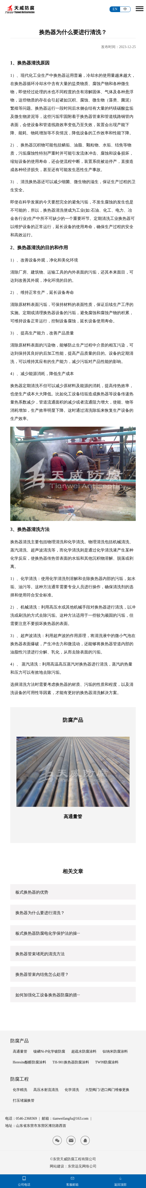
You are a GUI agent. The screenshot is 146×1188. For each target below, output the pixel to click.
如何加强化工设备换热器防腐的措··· (47, 995)
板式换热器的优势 (31, 892)
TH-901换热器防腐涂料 (70, 1062)
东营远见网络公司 (82, 1166)
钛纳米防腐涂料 (115, 1051)
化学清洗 (72, 1090)
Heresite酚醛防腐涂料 (29, 1062)
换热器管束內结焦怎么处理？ (42, 974)
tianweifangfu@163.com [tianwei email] (70, 1118)
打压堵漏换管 (23, 1100)
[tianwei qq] (85, 1140)
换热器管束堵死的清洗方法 (40, 954)
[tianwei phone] (24, 1178)
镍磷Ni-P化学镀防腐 (49, 1051)
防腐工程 (19, 1079)
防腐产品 (19, 1040)
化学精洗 (20, 1090)
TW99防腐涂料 (107, 1062)
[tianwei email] (71, 1140)
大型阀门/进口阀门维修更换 (107, 1090)
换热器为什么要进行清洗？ (40, 913)
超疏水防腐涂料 (83, 1051)
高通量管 (73, 816)
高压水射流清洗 (46, 1090)
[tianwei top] (120, 1178)
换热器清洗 (53, 210)
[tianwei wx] (57, 1140)
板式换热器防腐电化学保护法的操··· (47, 933)
